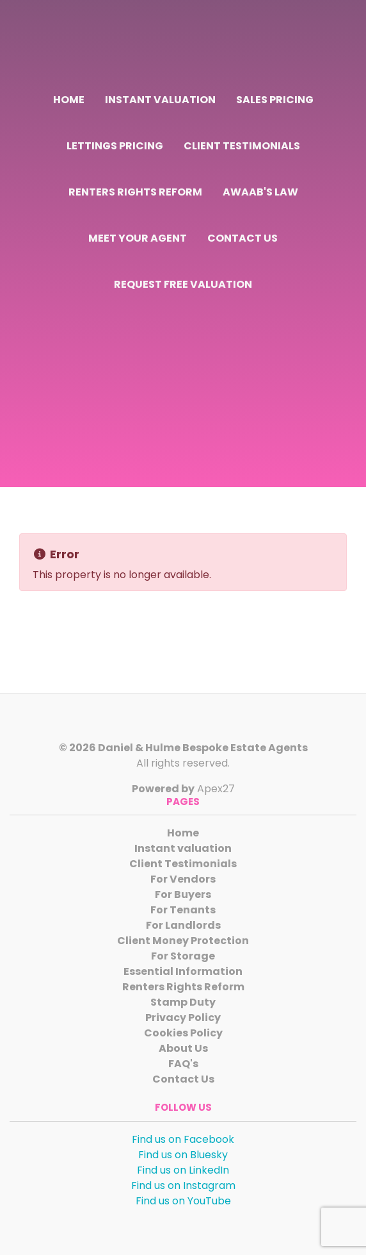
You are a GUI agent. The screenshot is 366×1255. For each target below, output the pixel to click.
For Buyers (183, 894)
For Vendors (183, 879)
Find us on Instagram (183, 1185)
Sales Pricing (275, 99)
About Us (183, 1048)
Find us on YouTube (183, 1200)
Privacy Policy (183, 1017)
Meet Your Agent (137, 238)
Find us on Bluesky (183, 1154)
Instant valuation (160, 99)
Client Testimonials (242, 145)
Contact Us (242, 238)
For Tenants (183, 909)
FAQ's (183, 1063)
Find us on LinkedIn (183, 1170)
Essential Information (183, 971)
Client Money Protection (183, 940)
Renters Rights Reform (135, 192)
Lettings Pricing (115, 145)
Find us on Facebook (183, 1139)
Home (68, 99)
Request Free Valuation (183, 284)
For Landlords (183, 925)
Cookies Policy (183, 1033)
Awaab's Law (260, 192)
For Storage (183, 956)
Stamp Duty (183, 1002)
